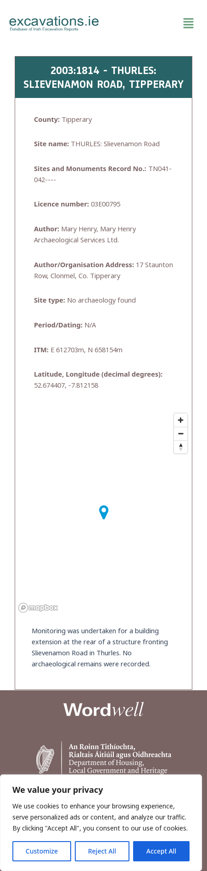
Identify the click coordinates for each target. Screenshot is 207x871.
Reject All (102, 851)
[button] (153, 23)
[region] (101, 822)
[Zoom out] (180, 433)
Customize (42, 851)
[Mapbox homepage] (38, 607)
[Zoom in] (180, 420)
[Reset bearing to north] (180, 446)
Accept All (161, 851)
